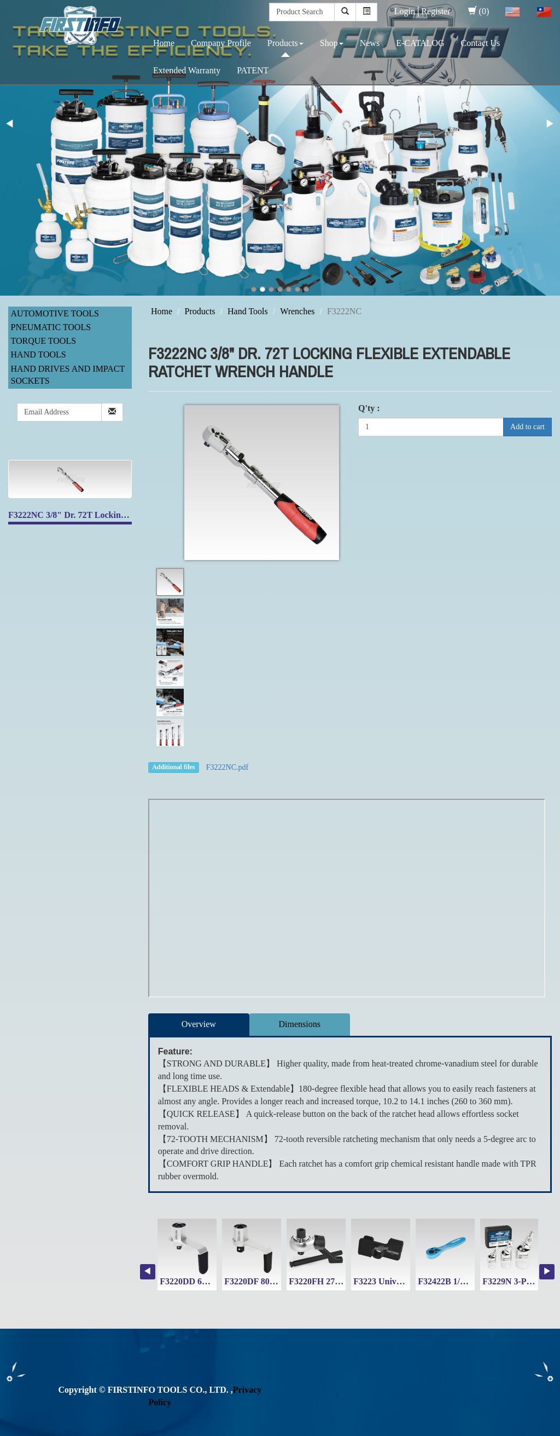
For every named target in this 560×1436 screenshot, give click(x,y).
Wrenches (297, 311)
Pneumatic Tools (51, 327)
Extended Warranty (186, 70)
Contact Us (480, 43)
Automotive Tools (55, 313)
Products (285, 43)
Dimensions (299, 1024)
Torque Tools (44, 340)
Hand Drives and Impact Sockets (68, 375)
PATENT (253, 70)
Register (435, 11)
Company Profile (221, 43)
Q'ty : (369, 408)
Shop (331, 43)
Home (163, 43)
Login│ (408, 11)
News (370, 43)
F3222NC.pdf (227, 767)
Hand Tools (38, 354)
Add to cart (527, 427)
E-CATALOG (420, 43)
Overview (199, 1024)
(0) (478, 11)
